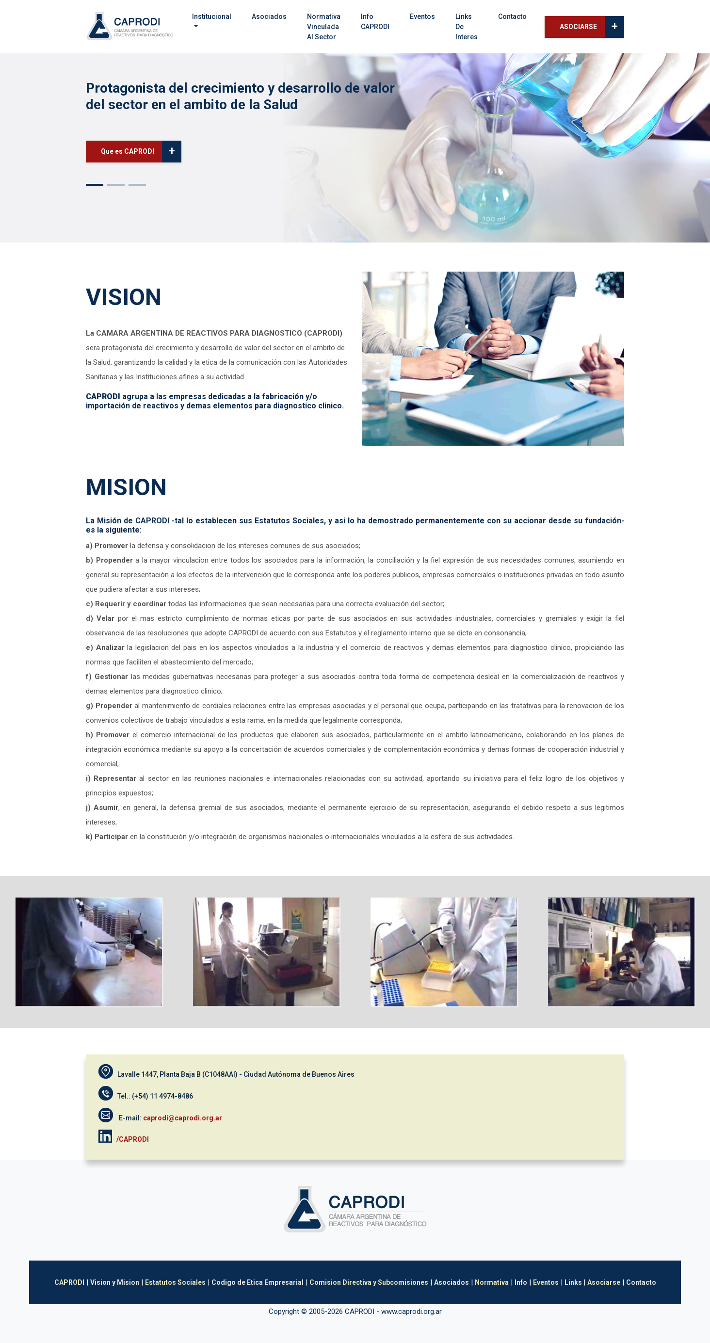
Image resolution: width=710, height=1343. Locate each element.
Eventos (422, 16)
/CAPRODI (133, 1139)
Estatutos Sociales (175, 1282)
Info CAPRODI (375, 22)
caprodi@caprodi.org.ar (182, 1118)
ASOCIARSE (592, 27)
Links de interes (466, 27)
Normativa (492, 1282)
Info (521, 1282)
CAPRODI (69, 1282)
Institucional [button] (211, 16)
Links (574, 1282)
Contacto (512, 16)
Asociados (269, 16)
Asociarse (603, 1282)
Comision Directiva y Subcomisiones (368, 1282)
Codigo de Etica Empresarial (257, 1282)
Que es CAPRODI (141, 151)
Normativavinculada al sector (323, 27)
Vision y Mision (114, 1282)
